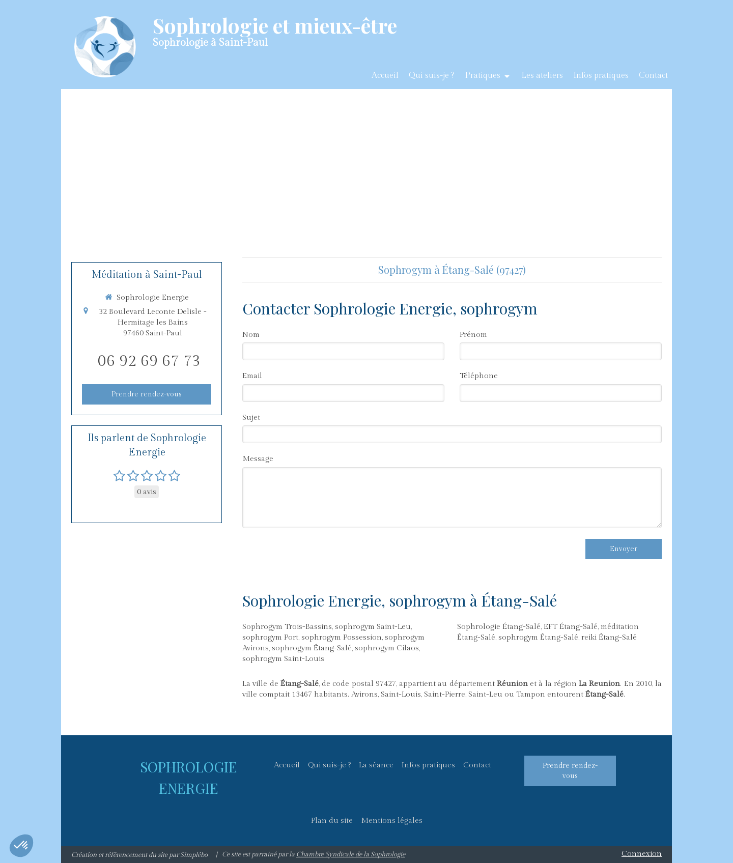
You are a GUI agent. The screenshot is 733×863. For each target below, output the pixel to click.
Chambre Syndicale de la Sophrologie (350, 854)
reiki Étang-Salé (609, 637)
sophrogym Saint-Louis (283, 658)
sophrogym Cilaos (387, 648)
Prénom (473, 334)
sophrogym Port (270, 637)
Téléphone (479, 375)
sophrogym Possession (341, 637)
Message (257, 458)
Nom (251, 334)
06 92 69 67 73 (149, 361)
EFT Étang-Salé (571, 626)
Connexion (642, 853)
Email (252, 375)
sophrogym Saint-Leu (373, 626)
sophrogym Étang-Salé (312, 648)
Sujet (251, 417)
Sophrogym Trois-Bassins (287, 626)
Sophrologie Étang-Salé (499, 626)
